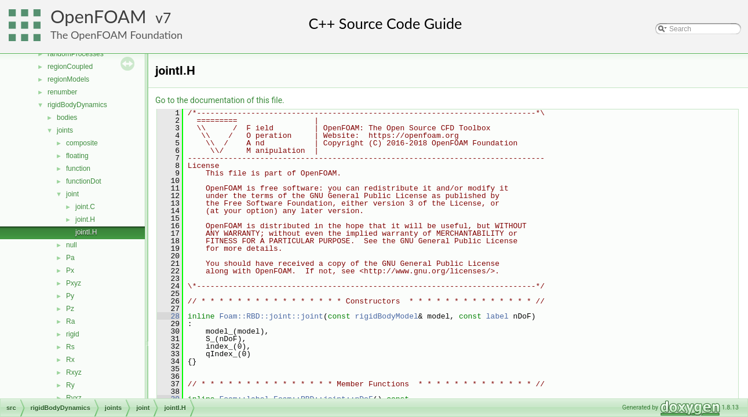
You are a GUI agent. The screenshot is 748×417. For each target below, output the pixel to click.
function (78, 168)
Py (70, 296)
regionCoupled (70, 67)
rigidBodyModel (386, 316)
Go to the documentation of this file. (219, 100)
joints (65, 130)
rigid (72, 334)
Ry (70, 385)
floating (77, 156)
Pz (70, 309)
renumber (62, 92)
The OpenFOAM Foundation (116, 34)
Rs (70, 347)
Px (70, 270)
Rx (70, 360)
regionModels (68, 79)
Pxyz (73, 283)
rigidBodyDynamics (77, 105)
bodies (67, 118)
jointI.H (86, 232)
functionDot (83, 181)
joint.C (85, 207)
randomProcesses (76, 54)
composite (82, 143)
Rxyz (74, 372)
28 (168, 316)
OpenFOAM (98, 16)
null (71, 245)
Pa (70, 258)
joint (72, 194)
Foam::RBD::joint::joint (271, 316)
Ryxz (74, 398)
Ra (70, 321)
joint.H (85, 219)
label (497, 316)
